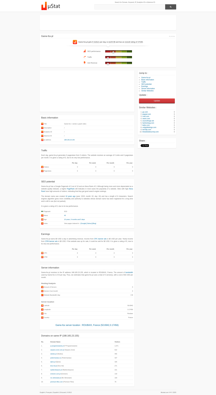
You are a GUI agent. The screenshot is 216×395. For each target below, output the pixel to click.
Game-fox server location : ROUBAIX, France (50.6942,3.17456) (87, 325)
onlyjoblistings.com (149, 127)
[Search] (170, 7)
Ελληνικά (63, 392)
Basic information (147, 80)
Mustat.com (165, 392)
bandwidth (129, 272)
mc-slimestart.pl (55, 378)
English (42, 392)
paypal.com (146, 114)
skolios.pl (53, 354)
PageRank (71, 189)
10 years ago (70, 196)
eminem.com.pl (55, 374)
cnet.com (145, 116)
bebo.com (146, 125)
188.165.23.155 (69, 140)
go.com (145, 112)
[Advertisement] (108, 23)
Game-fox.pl (145, 78)
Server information (148, 89)
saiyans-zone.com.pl (57, 350)
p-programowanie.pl (57, 346)
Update (157, 101)
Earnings (144, 86)
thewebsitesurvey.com (150, 132)
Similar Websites (147, 91)
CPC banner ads (100, 239)
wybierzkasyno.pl (56, 370)
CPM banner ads (51, 241)
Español (56, 392)
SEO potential (146, 84)
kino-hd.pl (53, 366)
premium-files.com (56, 382)
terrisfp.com (146, 130)
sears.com (146, 119)
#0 (65, 215)
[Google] (83, 223)
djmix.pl (53, 362)
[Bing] (94, 223)
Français (49, 392)
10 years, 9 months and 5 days (74, 219)
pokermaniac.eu (55, 358)
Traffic (143, 82)
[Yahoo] (89, 223)
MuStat (50, 5)
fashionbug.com (148, 123)
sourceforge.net (148, 121)
